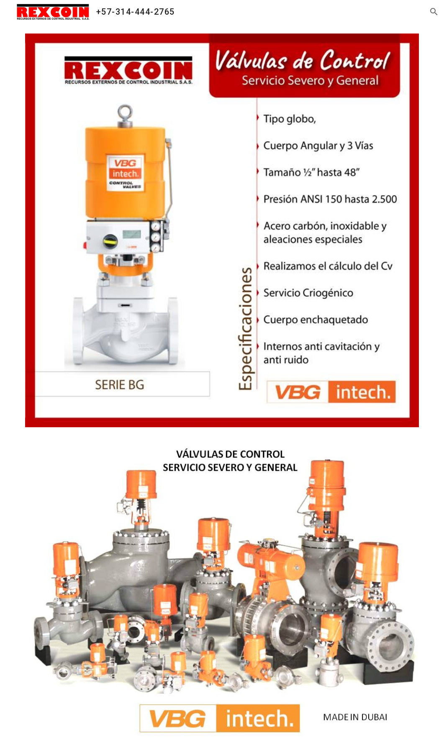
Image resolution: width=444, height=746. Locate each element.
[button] (434, 12)
